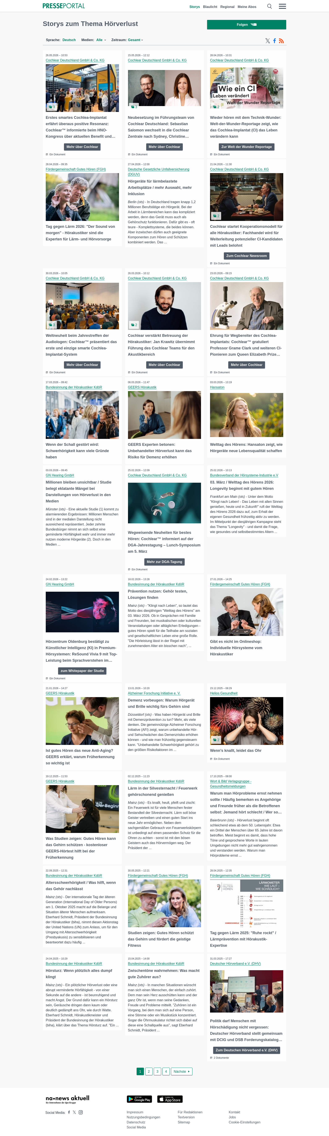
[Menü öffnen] (282, 6)
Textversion (186, 1116)
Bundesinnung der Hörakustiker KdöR (74, 387)
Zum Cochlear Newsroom (246, 256)
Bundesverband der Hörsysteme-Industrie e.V (244, 475)
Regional (227, 7)
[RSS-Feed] (281, 41)
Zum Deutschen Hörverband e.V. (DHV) (247, 1048)
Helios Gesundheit (224, 692)
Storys (194, 7)
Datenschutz (136, 1121)
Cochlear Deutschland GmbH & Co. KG (75, 61)
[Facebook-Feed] (274, 41)
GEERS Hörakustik (142, 387)
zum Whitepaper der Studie (82, 670)
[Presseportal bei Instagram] (79, 1110)
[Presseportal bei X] (73, 1111)
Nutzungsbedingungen (143, 1116)
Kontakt (234, 1111)
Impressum (135, 1111)
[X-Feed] (267, 41)
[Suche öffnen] (269, 6)
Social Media (136, 1126)
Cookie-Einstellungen (244, 1121)
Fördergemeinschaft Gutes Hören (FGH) (76, 169)
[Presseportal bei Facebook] (67, 1111)
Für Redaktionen (190, 1111)
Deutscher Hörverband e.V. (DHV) (235, 962)
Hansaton (217, 387)
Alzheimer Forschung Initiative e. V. (154, 692)
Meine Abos (247, 7)
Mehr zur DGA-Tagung (164, 561)
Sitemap (184, 1121)
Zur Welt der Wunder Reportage (246, 147)
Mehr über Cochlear (82, 147)
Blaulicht (210, 7)
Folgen (246, 25)
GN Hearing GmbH (60, 475)
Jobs (232, 1116)
